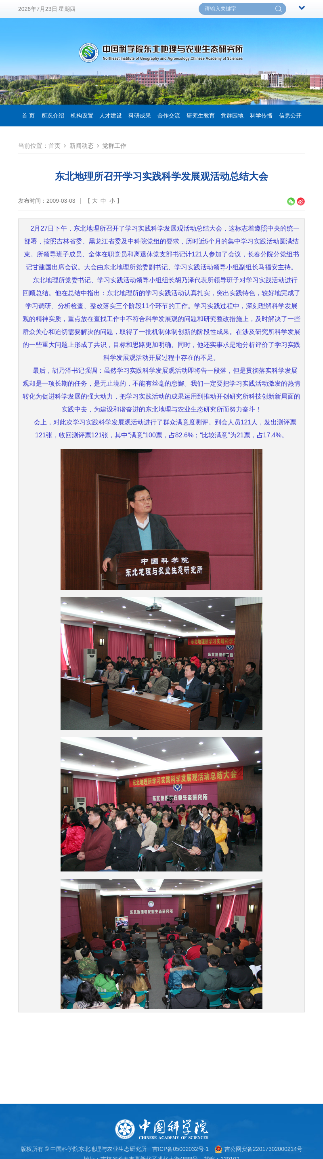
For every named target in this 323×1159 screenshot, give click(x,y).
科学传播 (261, 115)
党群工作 (114, 145)
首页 (54, 145)
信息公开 (290, 115)
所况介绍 (53, 115)
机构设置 (82, 115)
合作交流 (168, 115)
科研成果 (139, 115)
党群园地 (232, 115)
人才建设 (110, 115)
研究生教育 (201, 115)
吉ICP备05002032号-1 (180, 1149)
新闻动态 (81, 145)
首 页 (28, 115)
